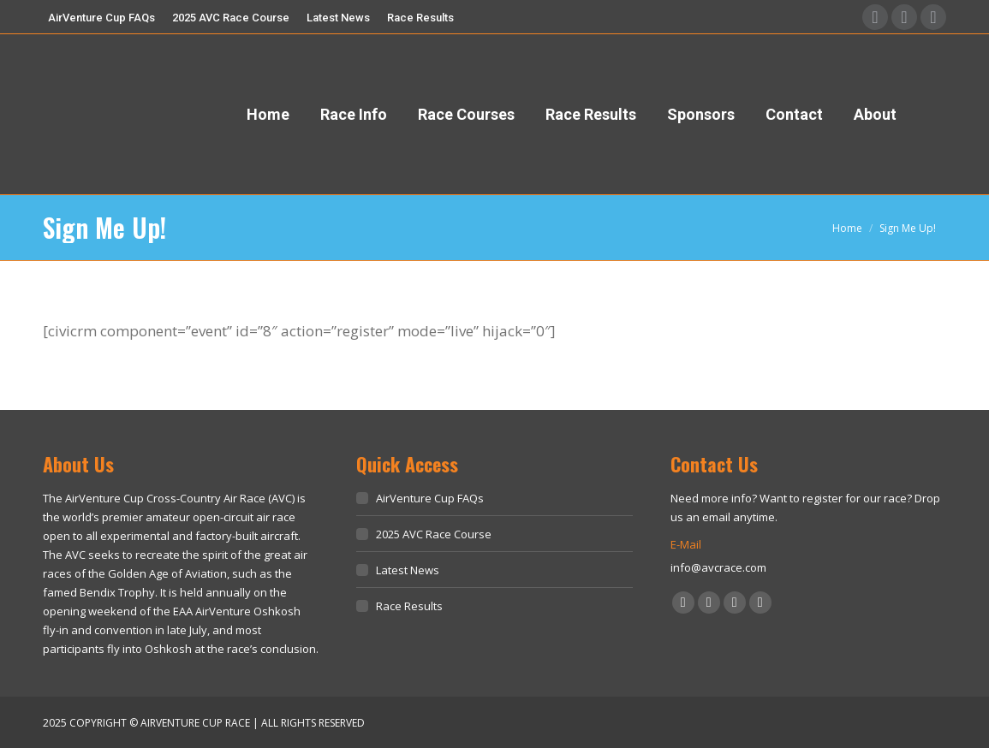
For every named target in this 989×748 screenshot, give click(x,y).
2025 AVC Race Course (434, 534)
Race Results (409, 606)
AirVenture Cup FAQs (430, 498)
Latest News (407, 570)
